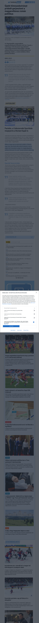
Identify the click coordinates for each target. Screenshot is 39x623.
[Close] (37, 293)
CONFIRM (11, 326)
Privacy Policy (25, 330)
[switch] (34, 310)
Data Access (19, 330)
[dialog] (19, 311)
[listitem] (19, 308)
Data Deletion (13, 330)
